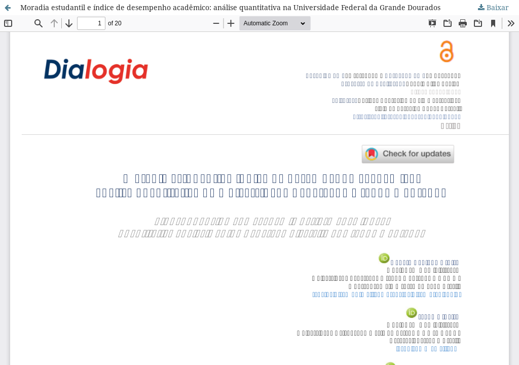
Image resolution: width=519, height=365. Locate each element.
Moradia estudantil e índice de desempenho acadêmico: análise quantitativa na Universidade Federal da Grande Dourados (230, 7)
